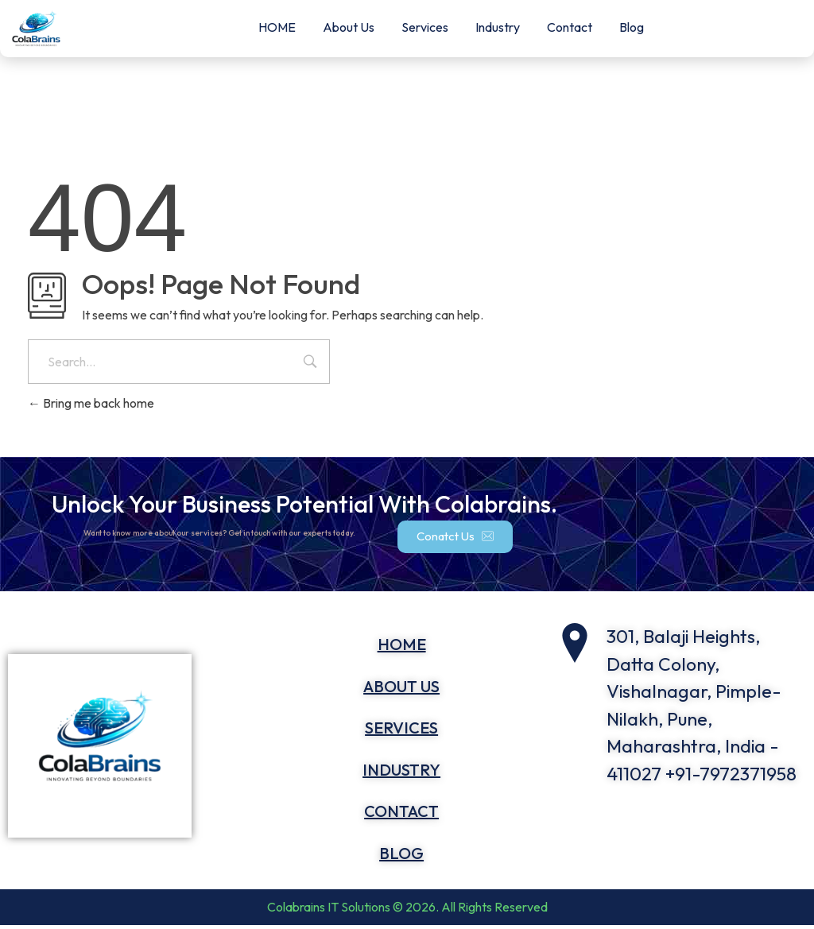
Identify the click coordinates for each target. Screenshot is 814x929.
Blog (631, 27)
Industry (497, 27)
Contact (569, 27)
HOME (277, 27)
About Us (348, 27)
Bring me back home (91, 403)
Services (424, 27)
